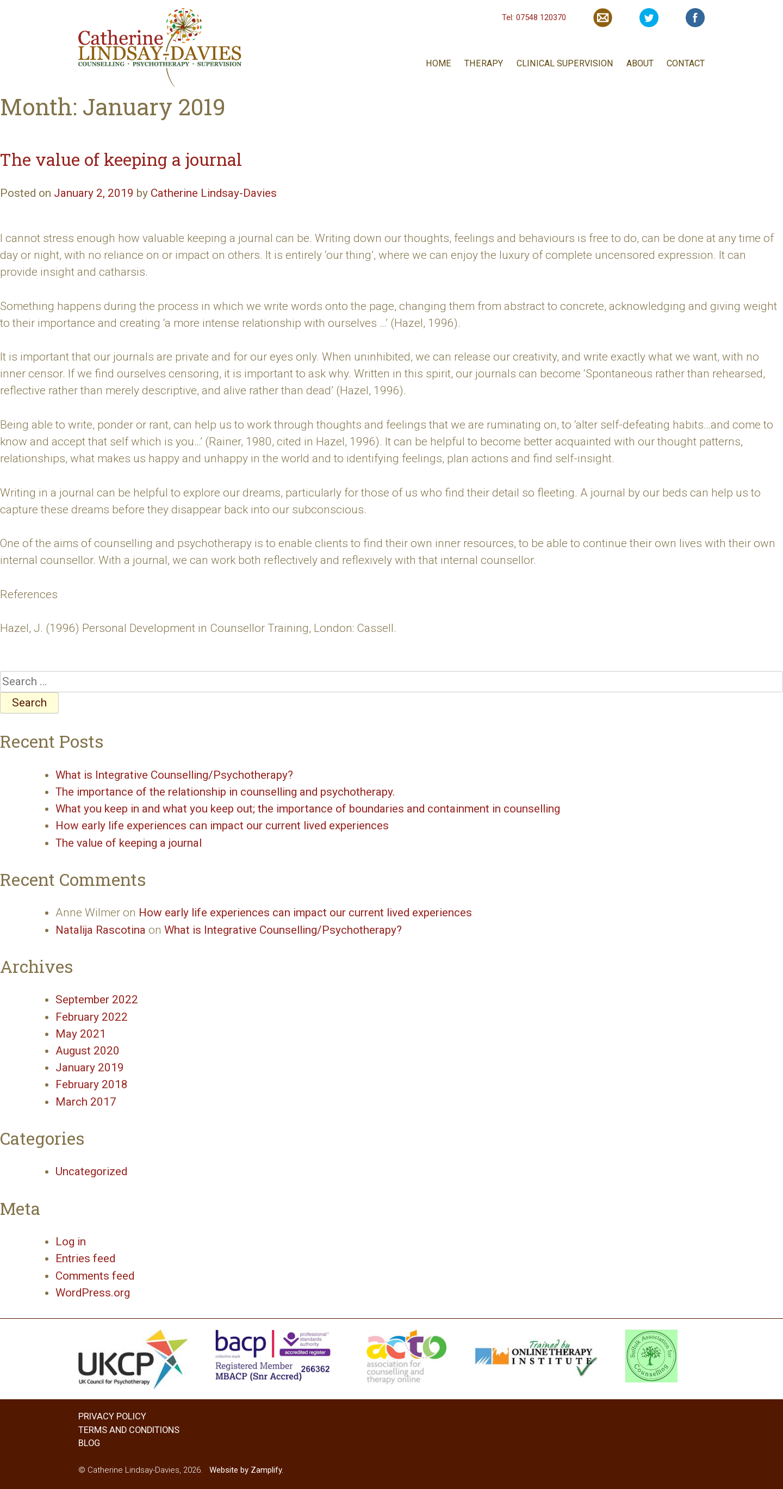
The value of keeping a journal (121, 159)
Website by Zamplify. (246, 1470)
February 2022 (91, 1016)
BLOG (89, 1443)
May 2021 (80, 1033)
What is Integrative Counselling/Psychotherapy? (174, 774)
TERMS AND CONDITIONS (128, 1430)
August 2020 (87, 1050)
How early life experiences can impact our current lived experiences (222, 825)
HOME (438, 63)
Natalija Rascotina (100, 929)
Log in (70, 1241)
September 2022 (96, 999)
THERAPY (483, 63)
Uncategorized (91, 1171)
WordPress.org (92, 1292)
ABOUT (640, 63)
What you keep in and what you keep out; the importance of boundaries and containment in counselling (307, 808)
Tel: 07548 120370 (534, 17)
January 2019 (89, 1067)
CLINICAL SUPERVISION (565, 63)
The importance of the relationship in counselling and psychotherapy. (225, 791)
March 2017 (85, 1101)
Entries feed (85, 1258)
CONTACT (686, 63)
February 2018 (91, 1084)
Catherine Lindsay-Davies (214, 193)
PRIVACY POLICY (112, 1416)
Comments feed (94, 1275)
